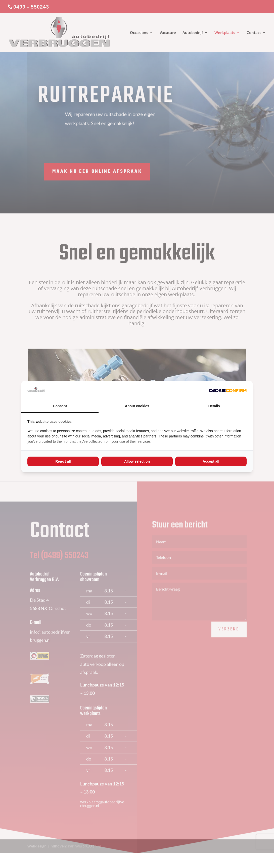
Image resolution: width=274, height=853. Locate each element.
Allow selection (137, 461)
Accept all (211, 461)
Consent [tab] (60, 406)
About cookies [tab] (137, 406)
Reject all (63, 461)
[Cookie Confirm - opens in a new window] (228, 390)
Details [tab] (214, 406)
